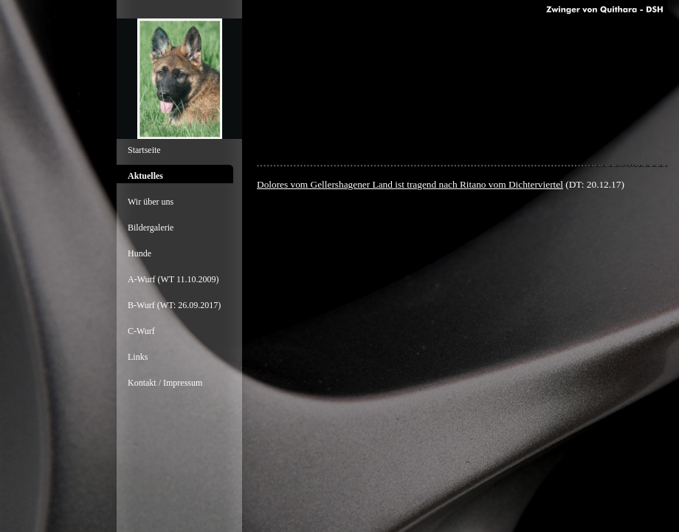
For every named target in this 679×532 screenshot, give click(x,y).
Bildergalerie (150, 227)
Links (138, 357)
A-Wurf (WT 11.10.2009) (173, 279)
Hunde (139, 253)
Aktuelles (145, 176)
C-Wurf (141, 331)
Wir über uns (150, 202)
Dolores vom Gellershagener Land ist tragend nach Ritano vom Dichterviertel (410, 184)
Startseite (144, 150)
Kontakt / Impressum (165, 383)
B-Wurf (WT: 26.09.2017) (174, 305)
